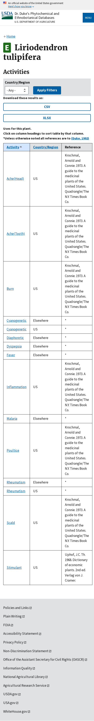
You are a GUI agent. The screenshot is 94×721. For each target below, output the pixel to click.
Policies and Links (16, 608)
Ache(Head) (15, 178)
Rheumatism (16, 482)
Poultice (13, 450)
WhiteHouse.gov (15, 711)
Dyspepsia (14, 346)
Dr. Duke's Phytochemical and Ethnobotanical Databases (37, 15)
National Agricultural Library (24, 677)
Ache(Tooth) (16, 233)
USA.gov (9, 702)
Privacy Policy (13, 642)
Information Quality (17, 668)
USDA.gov (10, 694)
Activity (14, 147)
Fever (11, 355)
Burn (10, 288)
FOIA (6, 625)
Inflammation (16, 387)
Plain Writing (12, 616)
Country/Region (17, 82)
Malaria (12, 418)
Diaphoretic (15, 338)
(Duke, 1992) (80, 138)
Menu (88, 17)
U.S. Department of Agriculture (35, 22)
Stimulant (14, 567)
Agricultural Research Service (24, 685)
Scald (11, 522)
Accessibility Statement (20, 633)
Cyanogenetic (16, 320)
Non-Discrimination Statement (25, 651)
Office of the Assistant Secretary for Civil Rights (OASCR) (43, 659)
